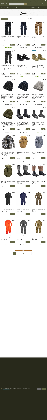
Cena (2, 32)
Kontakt (3, 0)
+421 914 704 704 (41, 0)
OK (44, 388)
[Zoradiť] (39, 19)
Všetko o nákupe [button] (15, 0)
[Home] (19, 10)
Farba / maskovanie (4, 36)
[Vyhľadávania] (16, 4)
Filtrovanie (7, 18)
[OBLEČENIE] (1, 23)
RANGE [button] (21, 0)
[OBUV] (1, 25)
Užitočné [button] (8, 0)
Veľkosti (2, 40)
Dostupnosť (3, 34)
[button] (33, 4)
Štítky (2, 38)
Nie (39, 388)
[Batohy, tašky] (1, 27)
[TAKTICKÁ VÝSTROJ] (1, 30)
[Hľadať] (25, 4)
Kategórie (3, 21)
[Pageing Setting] (45, 19)
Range (2, 42)
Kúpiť (27, 45)
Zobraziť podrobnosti (6, 389)
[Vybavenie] (1, 28)
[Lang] (45, 0)
